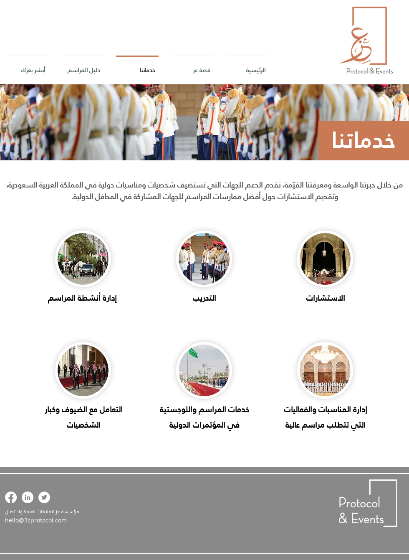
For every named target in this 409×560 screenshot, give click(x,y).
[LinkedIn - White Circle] (27, 497)
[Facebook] (11, 497)
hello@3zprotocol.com (36, 520)
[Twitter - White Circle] (44, 497)
